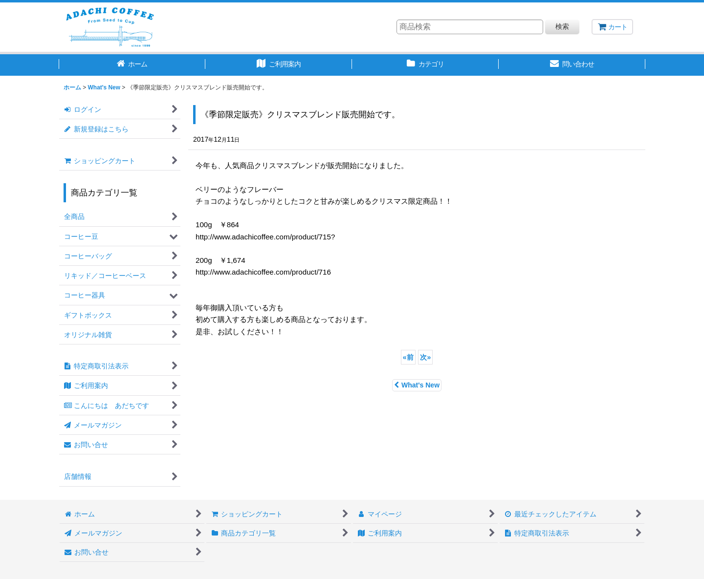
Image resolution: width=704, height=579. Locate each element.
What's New (417, 385)
